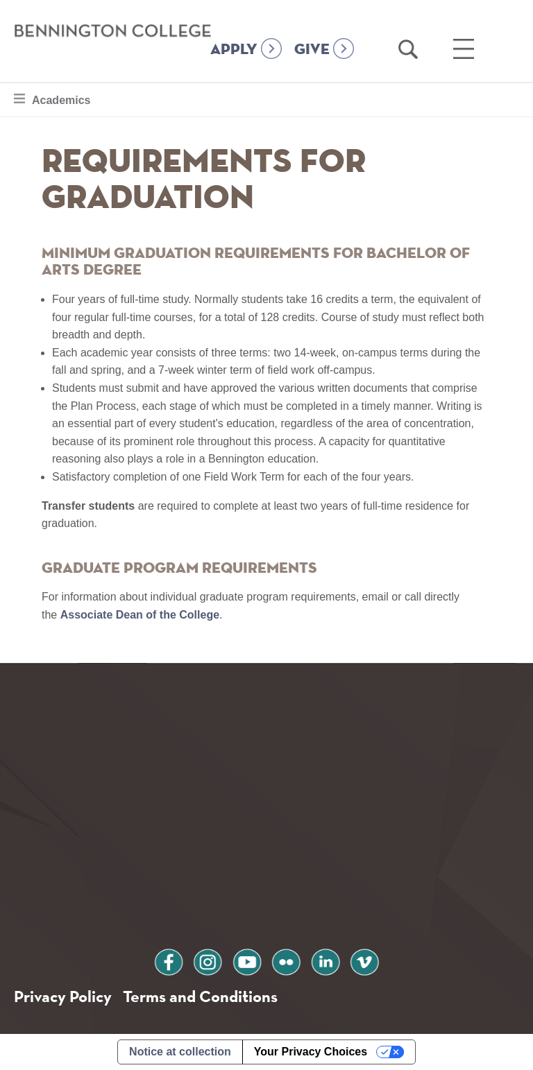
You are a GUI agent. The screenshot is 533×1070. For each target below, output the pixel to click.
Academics (61, 98)
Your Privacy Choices (310, 1052)
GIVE (312, 50)
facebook (168, 960)
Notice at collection (180, 1052)
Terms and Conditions (200, 996)
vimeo (364, 960)
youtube (247, 960)
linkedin (325, 960)
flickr (286, 960)
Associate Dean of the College (139, 615)
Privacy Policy (63, 996)
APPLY (233, 50)
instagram (207, 960)
